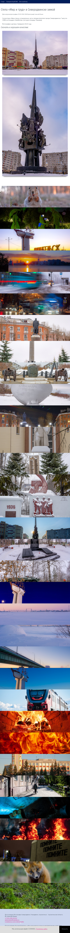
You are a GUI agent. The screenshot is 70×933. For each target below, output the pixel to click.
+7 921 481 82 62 (11, 918)
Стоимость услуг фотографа (14, 922)
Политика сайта (41, 929)
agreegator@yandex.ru (12, 920)
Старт (3, 2)
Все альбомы (23, 2)
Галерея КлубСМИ (12, 2)
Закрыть (65, 929)
